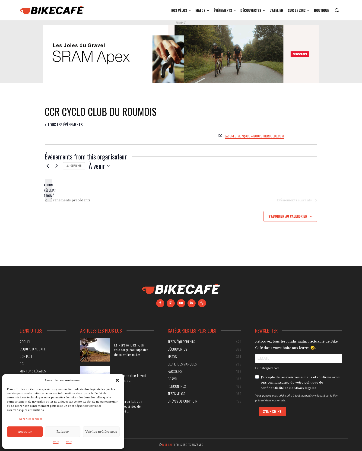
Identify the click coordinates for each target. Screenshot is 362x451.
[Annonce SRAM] (181, 54)
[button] (117, 380)
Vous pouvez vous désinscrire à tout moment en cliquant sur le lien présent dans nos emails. (296, 398)
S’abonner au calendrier (287, 216)
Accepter (25, 431)
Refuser (63, 431)
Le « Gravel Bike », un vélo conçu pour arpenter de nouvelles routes (131, 349)
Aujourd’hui (74, 166)
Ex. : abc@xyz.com (267, 368)
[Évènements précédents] (47, 166)
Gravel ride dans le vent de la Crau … (130, 378)
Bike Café (168, 445)
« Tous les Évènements (64, 124)
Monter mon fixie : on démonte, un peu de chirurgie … (128, 406)
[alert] (48, 190)
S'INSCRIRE (272, 411)
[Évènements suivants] (56, 166)
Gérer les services (30, 419)
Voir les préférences (101, 431)
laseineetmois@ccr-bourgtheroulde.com (254, 135)
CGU (56, 442)
